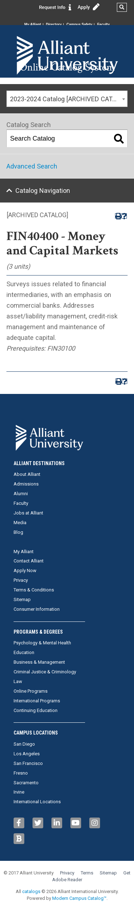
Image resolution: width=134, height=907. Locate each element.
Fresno (21, 773)
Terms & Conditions (34, 590)
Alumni (21, 493)
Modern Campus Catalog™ (79, 898)
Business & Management (39, 662)
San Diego (24, 744)
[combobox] (67, 99)
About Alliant (27, 474)
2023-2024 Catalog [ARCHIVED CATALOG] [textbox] (68, 99)
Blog (18, 532)
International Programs (37, 700)
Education (24, 652)
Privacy (21, 580)
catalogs (31, 891)
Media (20, 522)
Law (18, 681)
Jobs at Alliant (28, 513)
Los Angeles (27, 753)
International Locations (37, 801)
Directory (54, 24)
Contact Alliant (29, 561)
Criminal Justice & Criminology (45, 671)
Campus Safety (79, 24)
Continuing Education (36, 710)
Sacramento (26, 782)
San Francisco (28, 763)
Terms (87, 873)
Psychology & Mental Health (42, 642)
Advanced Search (31, 166)
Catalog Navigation (42, 190)
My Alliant (32, 24)
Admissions (26, 484)
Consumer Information (37, 609)
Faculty (103, 24)
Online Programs (31, 691)
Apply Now (25, 570)
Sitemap (22, 599)
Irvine (19, 792)
